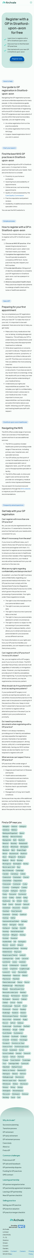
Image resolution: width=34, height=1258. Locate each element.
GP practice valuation (11, 1209)
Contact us (14, 1252)
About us (6, 1147)
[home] (9, 2)
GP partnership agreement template (17, 1188)
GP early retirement (10, 1136)
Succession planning (10, 1125)
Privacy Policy (31, 1252)
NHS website (25, 489)
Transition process (10, 1128)
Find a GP (6, 1150)
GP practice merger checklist (14, 1212)
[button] (31, 2)
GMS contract (8, 1175)
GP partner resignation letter (14, 1184)
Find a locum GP (9, 1160)
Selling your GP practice (12, 1205)
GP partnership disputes (12, 1167)
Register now (17, 59)
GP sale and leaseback (11, 1164)
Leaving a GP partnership (12, 1192)
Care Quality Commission (14, 195)
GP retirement (8, 1132)
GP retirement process (11, 1139)
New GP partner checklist (12, 1195)
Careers (23, 1251)
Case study (7, 1143)
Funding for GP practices (12, 1171)
